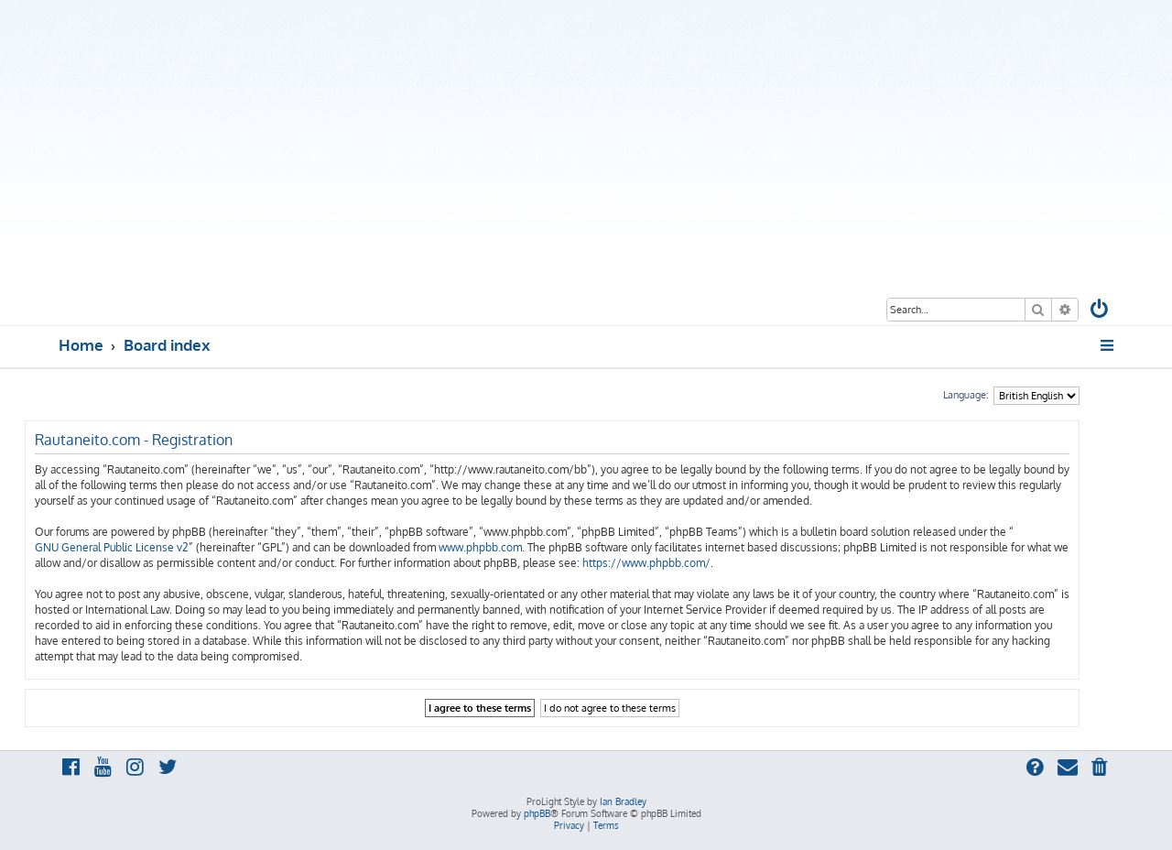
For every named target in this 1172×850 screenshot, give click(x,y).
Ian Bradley (623, 801)
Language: (966, 394)
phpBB (537, 813)
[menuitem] (1100, 311)
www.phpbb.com (480, 547)
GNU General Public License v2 (112, 547)
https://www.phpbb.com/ (646, 563)
